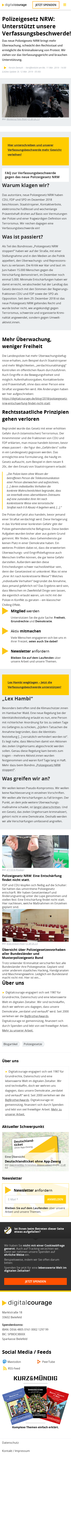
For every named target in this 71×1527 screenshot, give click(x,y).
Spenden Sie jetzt (15, 1268)
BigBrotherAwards (36, 1016)
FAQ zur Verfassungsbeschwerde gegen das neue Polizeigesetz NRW (32, 175)
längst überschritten (47, 807)
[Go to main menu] (65, 4)
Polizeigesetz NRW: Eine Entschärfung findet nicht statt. (32, 878)
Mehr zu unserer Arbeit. (17, 1030)
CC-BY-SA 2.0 (34, 119)
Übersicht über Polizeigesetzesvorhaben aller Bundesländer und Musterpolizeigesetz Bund (34, 954)
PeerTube (48, 1362)
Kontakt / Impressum (16, 1451)
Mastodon (14, 1362)
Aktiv (26, 631)
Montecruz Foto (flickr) (17, 119)
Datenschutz (10, 1443)
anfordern (30, 651)
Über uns (13, 982)
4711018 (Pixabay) (15, 870)
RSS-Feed (14, 1368)
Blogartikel (10, 1044)
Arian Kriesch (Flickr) (16, 944)
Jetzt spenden (45, 5)
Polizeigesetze (33, 1044)
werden (25, 611)
